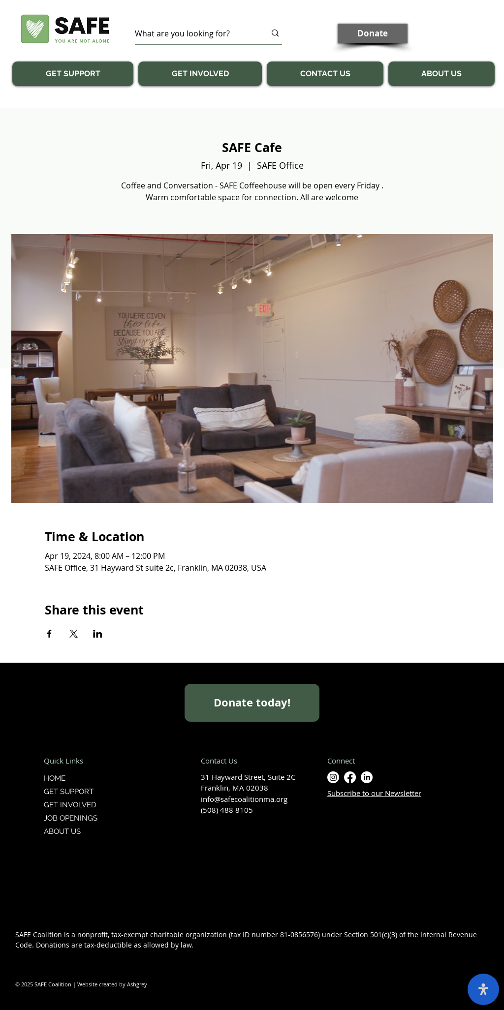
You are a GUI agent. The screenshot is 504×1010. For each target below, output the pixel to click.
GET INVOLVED (70, 804)
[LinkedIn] (367, 777)
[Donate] (373, 33)
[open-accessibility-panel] (483, 989)
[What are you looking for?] (193, 33)
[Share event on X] (73, 634)
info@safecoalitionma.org (244, 799)
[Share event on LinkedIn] (97, 634)
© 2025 (24, 984)
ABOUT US (62, 831)
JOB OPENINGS (70, 818)
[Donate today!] (252, 703)
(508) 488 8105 (227, 810)
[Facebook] (350, 777)
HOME (54, 778)
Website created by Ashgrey (112, 984)
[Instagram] (333, 777)
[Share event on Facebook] (49, 634)
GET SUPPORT (69, 791)
